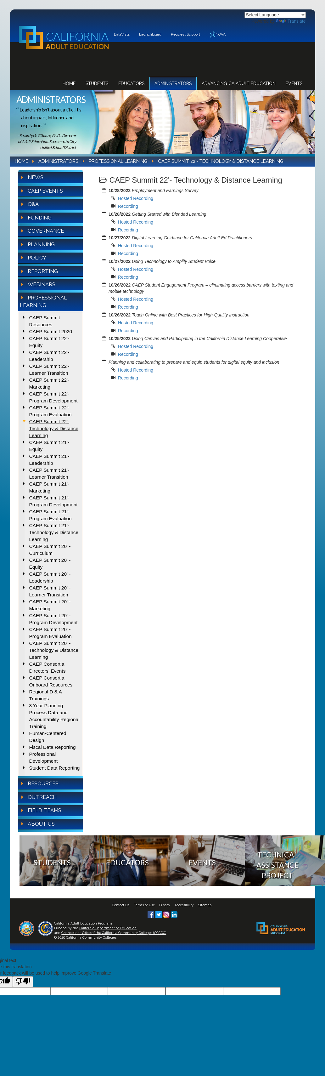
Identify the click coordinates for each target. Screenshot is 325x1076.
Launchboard (150, 34)
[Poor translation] (23, 981)
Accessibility (184, 905)
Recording (128, 206)
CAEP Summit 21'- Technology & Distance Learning (54, 532)
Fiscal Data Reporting (52, 747)
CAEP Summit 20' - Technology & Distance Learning (54, 650)
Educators (131, 83)
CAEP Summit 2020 (50, 331)
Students (97, 83)
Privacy (164, 905)
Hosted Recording (135, 198)
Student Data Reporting (54, 768)
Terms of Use (144, 905)
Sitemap (204, 905)
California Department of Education (108, 928)
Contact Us (120, 905)
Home (69, 83)
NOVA (218, 34)
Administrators (173, 83)
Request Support (185, 34)
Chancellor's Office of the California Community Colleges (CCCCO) (113, 933)
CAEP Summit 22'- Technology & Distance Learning (54, 428)
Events (294, 83)
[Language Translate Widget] (275, 15)
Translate (291, 21)
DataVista (122, 34)
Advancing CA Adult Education (239, 83)
